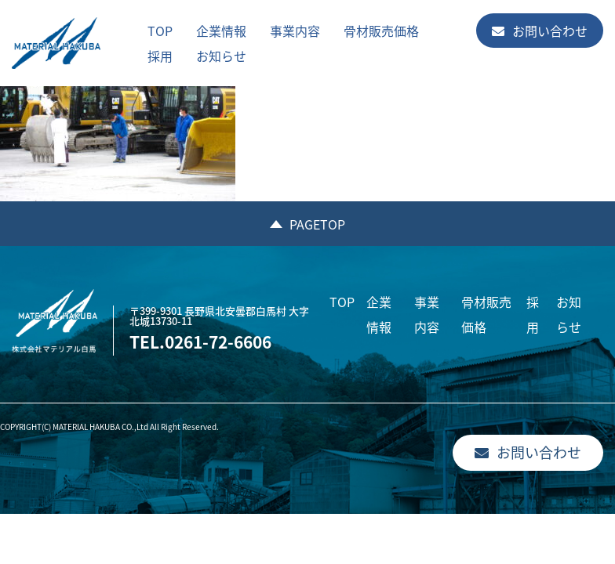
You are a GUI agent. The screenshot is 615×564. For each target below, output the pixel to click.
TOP (160, 30)
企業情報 (221, 30)
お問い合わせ (540, 30)
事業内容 (295, 30)
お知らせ (221, 55)
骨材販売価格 (381, 30)
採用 (160, 55)
